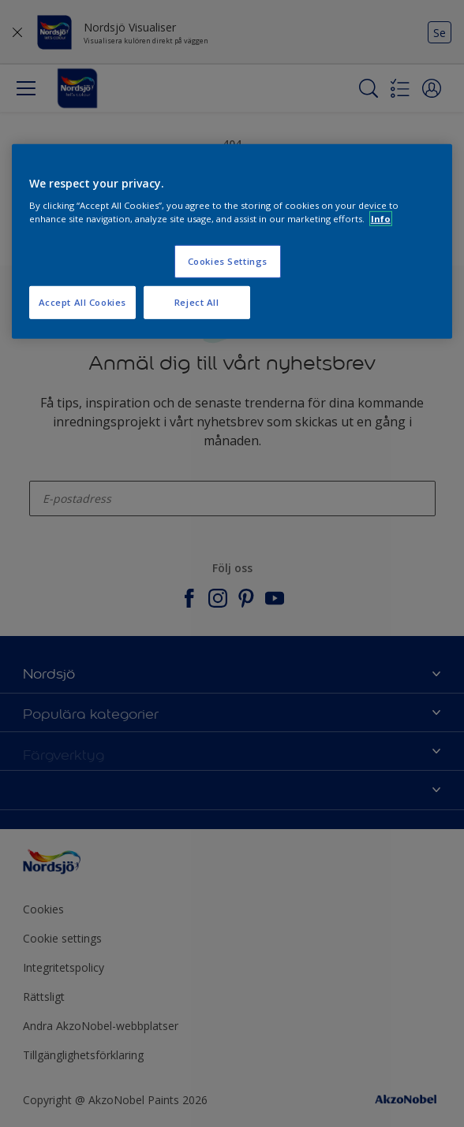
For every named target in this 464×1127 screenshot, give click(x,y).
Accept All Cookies (82, 302)
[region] (232, 241)
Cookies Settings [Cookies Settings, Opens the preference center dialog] (228, 261)
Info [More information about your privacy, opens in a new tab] (381, 219)
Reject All (196, 302)
